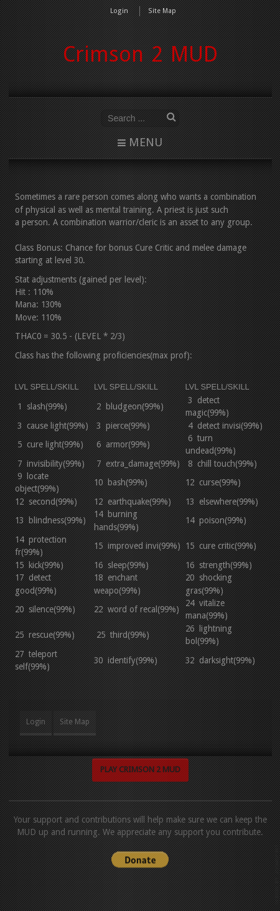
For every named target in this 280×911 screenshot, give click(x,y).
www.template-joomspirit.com (277, 874)
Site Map (162, 11)
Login (119, 11)
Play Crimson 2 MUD (140, 767)
